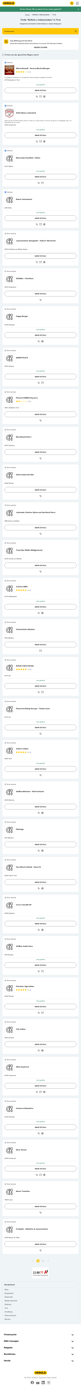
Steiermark (8, 1297)
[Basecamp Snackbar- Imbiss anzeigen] (9, 158)
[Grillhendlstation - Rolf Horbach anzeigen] (9, 792)
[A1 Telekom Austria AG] (40, 1272)
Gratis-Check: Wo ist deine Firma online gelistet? (40, 9)
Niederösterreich (10, 1301)
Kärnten (7, 1319)
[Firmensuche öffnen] (72, 3)
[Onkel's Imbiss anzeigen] (9, 750)
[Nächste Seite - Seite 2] (48, 1261)
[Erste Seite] (33, 1261)
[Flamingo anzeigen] (9, 830)
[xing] (48, 1383)
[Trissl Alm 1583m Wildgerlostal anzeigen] (9, 550)
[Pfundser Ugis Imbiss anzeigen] (9, 988)
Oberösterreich (10, 1315)
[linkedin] (43, 1383)
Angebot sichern (40, 47)
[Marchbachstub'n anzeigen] (9, 437)
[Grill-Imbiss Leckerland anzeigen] (9, 113)
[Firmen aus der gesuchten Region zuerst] (3, 55)
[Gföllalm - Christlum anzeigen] (9, 279)
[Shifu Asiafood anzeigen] (9, 1067)
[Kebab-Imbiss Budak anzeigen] (9, 667)
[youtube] (37, 1383)
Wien (6, 1289)
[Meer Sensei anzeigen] (9, 1150)
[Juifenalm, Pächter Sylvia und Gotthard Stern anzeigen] (9, 513)
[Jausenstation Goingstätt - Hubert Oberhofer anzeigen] (9, 241)
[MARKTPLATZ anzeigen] (9, 358)
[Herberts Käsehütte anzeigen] (9, 1109)
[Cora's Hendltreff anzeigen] (9, 905)
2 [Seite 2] (43, 1261)
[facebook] (32, 1383)
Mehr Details (40, 90)
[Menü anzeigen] (77, 3)
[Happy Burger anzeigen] (9, 317)
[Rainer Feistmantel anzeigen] (9, 200)
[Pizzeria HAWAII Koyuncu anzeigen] (9, 399)
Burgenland (8, 1293)
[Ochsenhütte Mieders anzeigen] (9, 630)
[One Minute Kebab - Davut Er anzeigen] (9, 867)
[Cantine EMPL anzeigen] (9, 588)
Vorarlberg (8, 1312)
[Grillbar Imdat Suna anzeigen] (9, 946)
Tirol (6, 1308)
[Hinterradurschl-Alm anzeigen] (9, 475)
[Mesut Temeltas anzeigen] (9, 1192)
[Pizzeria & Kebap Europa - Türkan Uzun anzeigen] (9, 709)
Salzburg (7, 1304)
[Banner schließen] (78, 9)
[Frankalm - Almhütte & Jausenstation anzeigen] (9, 1229)
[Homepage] (8, 3)
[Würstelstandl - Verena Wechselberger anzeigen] (9, 70)
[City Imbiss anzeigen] (9, 1029)
